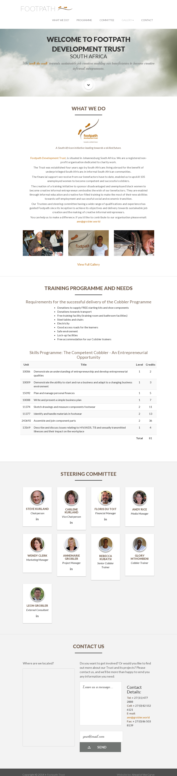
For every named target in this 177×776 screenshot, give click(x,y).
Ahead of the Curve (143, 769)
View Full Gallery (88, 264)
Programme (84, 20)
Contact (147, 20)
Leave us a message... (101, 703)
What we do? (60, 20)
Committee (107, 20)
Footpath (38, 8)
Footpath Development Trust (48, 158)
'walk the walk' (38, 63)
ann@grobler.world (88, 221)
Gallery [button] (128, 20)
